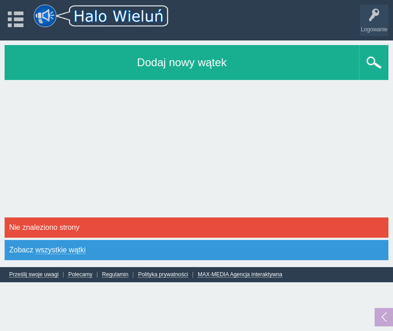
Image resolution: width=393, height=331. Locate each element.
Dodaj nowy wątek (182, 62)
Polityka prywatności (163, 275)
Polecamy (80, 275)
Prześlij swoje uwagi (33, 275)
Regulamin (115, 275)
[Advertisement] (196, 149)
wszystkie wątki (60, 250)
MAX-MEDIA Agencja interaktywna (240, 275)
